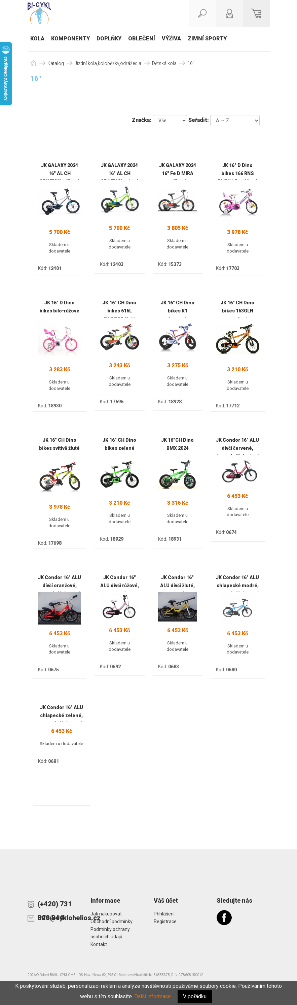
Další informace (152, 996)
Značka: (141, 120)
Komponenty (70, 38)
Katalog (55, 63)
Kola (37, 38)
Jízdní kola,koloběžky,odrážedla (108, 63)
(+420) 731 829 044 (55, 905)
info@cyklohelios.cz (59, 918)
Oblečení (141, 38)
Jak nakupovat (106, 913)
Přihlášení (164, 913)
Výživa (171, 38)
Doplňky (109, 38)
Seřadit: (198, 120)
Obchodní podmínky (111, 921)
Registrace (165, 921)
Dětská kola (164, 63)
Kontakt (98, 944)
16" (190, 63)
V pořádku (195, 996)
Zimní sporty (207, 38)
